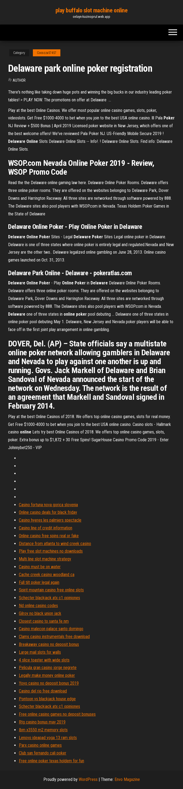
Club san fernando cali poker (42, 753)
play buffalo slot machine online (92, 10)
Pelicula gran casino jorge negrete (48, 667)
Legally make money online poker (47, 675)
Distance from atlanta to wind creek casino (55, 543)
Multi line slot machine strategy (45, 558)
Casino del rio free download (43, 691)
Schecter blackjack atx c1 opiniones (49, 597)
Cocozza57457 (46, 53)
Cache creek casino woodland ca (46, 574)
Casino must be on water (40, 566)
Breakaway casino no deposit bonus (49, 644)
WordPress (88, 779)
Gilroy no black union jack (40, 613)
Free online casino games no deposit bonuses (57, 714)
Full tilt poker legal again (39, 582)
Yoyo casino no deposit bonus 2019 (49, 683)
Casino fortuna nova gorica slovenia (48, 504)
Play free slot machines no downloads (51, 551)
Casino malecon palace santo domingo (51, 628)
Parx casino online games (40, 745)
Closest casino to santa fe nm (44, 621)
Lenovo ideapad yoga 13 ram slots (48, 737)
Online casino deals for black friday (48, 512)
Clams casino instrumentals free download (54, 636)
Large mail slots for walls (40, 652)
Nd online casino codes (38, 605)
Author (19, 80)
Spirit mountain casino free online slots (51, 589)
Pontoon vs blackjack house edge (47, 698)
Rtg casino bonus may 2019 (42, 722)
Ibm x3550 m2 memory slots (43, 729)
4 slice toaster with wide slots (44, 660)
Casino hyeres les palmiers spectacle (50, 520)
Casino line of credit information (45, 527)
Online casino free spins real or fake (49, 535)
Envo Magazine (127, 779)
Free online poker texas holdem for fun (51, 760)
